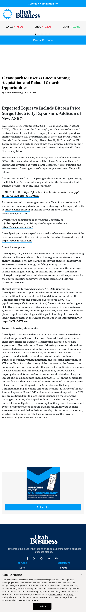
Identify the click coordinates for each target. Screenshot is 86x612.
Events (63, 567)
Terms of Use (55, 594)
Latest (22, 567)
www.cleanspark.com (14, 213)
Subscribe (43, 507)
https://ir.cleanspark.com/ (17, 227)
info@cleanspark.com (17, 209)
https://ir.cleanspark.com (17, 240)
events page (73, 237)
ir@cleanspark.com (13, 223)
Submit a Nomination (42, 3)
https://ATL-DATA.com (15, 321)
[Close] (81, 575)
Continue (42, 606)
